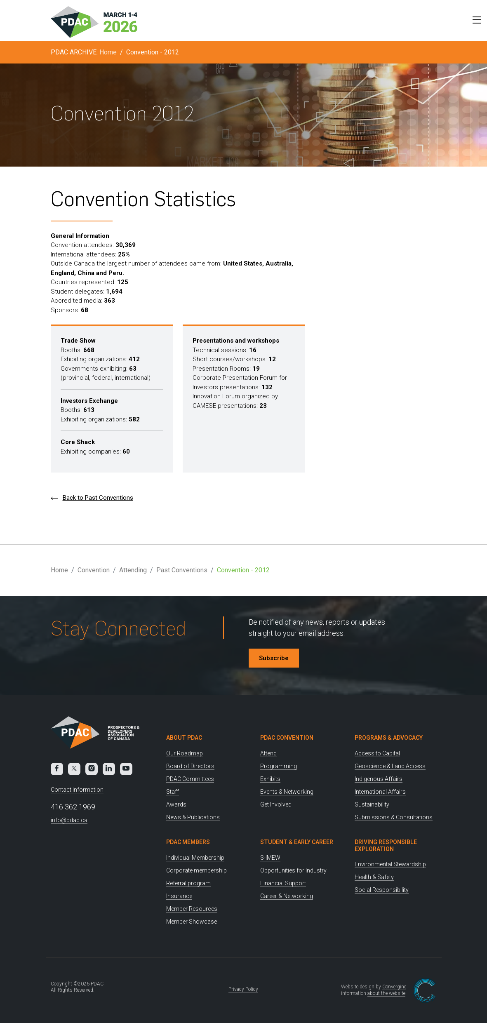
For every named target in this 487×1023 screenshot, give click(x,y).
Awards (176, 804)
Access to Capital (377, 753)
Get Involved (276, 804)
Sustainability (372, 804)
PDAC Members (188, 842)
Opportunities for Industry (293, 870)
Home (108, 52)
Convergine (394, 987)
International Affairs (380, 791)
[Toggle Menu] (474, 20)
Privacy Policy (243, 989)
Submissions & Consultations (394, 817)
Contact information (77, 789)
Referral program (188, 883)
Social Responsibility (382, 890)
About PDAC (184, 737)
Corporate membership (196, 870)
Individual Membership (195, 857)
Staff (172, 791)
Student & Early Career (296, 842)
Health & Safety (374, 877)
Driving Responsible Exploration (386, 845)
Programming (278, 766)
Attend (268, 753)
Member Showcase (191, 921)
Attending (133, 570)
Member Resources (191, 908)
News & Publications (193, 817)
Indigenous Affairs (378, 779)
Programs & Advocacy (389, 737)
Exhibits (270, 779)
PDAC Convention (286, 737)
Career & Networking (286, 896)
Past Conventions (181, 570)
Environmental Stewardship (390, 864)
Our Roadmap (184, 753)
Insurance (179, 896)
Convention (94, 570)
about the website (386, 993)
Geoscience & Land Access (390, 766)
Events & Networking (286, 791)
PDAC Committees (190, 779)
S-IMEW (270, 857)
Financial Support (283, 883)
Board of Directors (190, 766)
